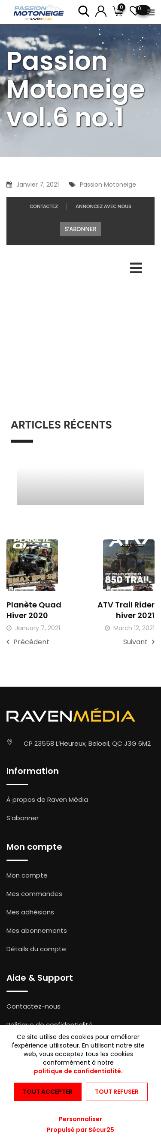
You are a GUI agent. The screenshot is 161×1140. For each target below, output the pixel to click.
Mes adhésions (30, 912)
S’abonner (22, 817)
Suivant (139, 642)
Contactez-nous (33, 1006)
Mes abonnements (36, 930)
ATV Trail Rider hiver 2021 (126, 610)
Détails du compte (36, 948)
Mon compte (27, 875)
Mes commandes (34, 893)
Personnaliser (80, 1119)
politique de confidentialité (77, 1071)
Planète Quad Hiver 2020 (33, 610)
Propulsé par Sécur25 (80, 1129)
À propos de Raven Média (47, 799)
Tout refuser (117, 1091)
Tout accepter (48, 1091)
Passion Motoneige (108, 184)
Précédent (27, 642)
